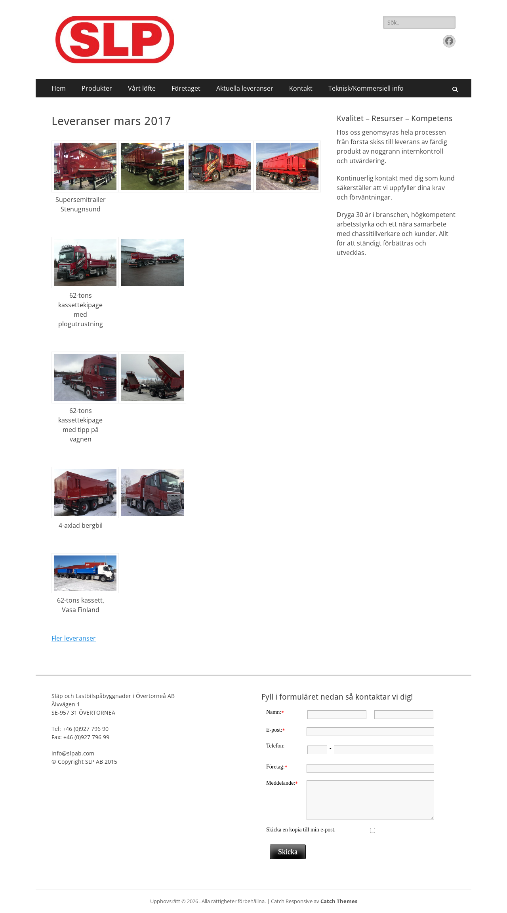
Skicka (287, 852)
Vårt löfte (142, 88)
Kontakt (301, 88)
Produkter (97, 88)
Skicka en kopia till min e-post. (300, 830)
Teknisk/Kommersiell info (366, 88)
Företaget (186, 88)
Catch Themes (338, 901)
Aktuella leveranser (244, 88)
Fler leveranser (73, 638)
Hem (58, 88)
